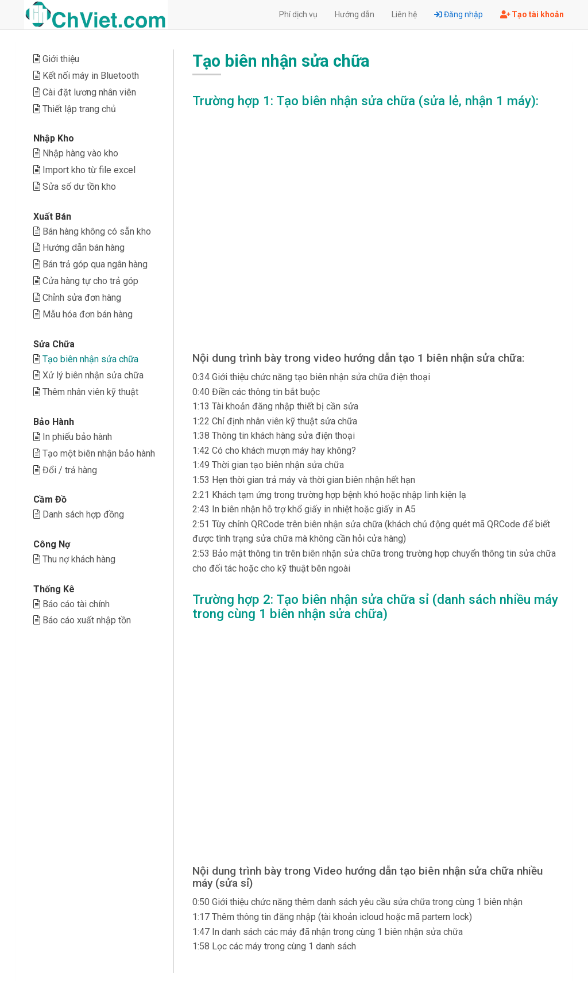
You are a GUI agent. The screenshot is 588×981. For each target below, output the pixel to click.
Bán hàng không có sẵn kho (96, 231)
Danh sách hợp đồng (83, 514)
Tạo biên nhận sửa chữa (90, 359)
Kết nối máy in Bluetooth (90, 75)
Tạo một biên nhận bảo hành (98, 453)
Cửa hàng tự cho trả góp (90, 280)
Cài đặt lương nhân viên (89, 92)
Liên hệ (404, 14)
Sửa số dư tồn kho (79, 186)
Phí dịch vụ (298, 14)
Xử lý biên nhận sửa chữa (93, 375)
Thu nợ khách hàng (78, 559)
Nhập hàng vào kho (80, 153)
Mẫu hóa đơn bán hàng (87, 314)
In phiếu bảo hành (77, 436)
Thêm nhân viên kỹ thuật (90, 391)
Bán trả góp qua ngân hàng (95, 264)
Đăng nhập (458, 14)
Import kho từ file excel (89, 169)
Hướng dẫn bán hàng (83, 247)
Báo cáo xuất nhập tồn (86, 620)
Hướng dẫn (354, 14)
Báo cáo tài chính (76, 604)
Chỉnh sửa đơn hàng (81, 297)
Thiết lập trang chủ (79, 109)
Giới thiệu (60, 58)
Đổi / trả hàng (69, 470)
